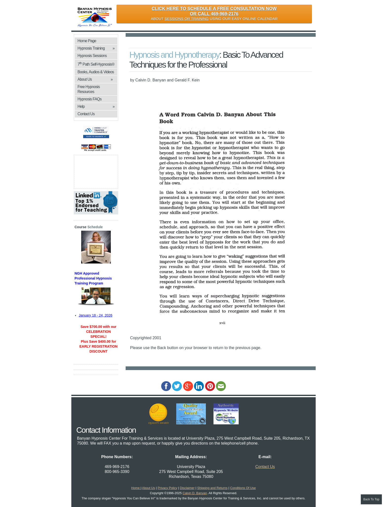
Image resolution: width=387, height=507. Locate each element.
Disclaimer (187, 488)
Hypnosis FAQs (89, 99)
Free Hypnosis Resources (88, 89)
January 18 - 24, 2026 (95, 315)
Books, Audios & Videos (96, 72)
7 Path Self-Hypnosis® (95, 63)
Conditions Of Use (243, 488)
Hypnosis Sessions (92, 56)
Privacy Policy (167, 488)
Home (136, 488)
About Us (95, 79)
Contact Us (86, 114)
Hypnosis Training (96, 48)
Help (96, 106)
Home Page (86, 41)
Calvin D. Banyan (195, 493)
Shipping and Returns (212, 488)
